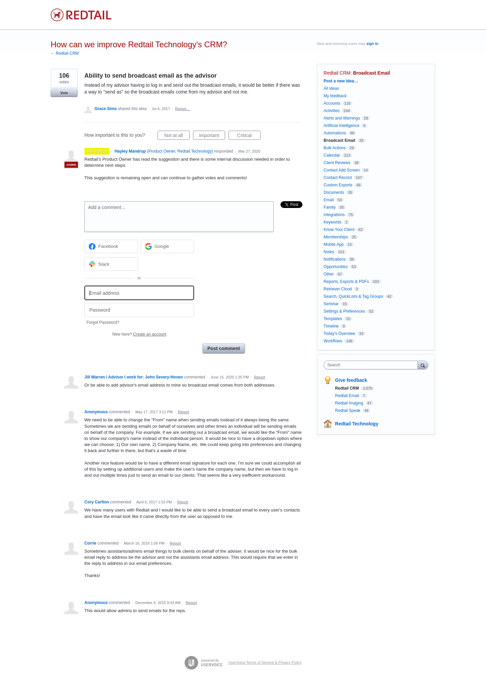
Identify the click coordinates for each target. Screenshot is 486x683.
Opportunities (336, 266)
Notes (329, 251)
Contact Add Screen (342, 170)
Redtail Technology (356, 423)
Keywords (333, 222)
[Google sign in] (167, 246)
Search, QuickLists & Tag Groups (353, 296)
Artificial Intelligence (341, 125)
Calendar (332, 155)
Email (329, 200)
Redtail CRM (337, 73)
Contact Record (338, 177)
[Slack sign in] (111, 264)
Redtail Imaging (349, 403)
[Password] (139, 310)
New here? (139, 334)
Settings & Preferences (344, 311)
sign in (372, 44)
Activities (332, 110)
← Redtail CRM (65, 53)
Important (212, 136)
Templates (333, 318)
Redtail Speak (348, 410)
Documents (334, 192)
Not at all (177, 136)
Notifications (335, 259)
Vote (64, 93)
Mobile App (334, 244)
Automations (335, 133)
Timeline (331, 326)
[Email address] (139, 293)
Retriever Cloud (338, 289)
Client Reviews (337, 162)
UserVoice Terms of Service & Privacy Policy (265, 662)
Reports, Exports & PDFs (346, 281)
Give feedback (351, 380)
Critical (249, 136)
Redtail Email (347, 395)
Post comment (224, 348)
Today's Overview (339, 333)
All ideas (331, 88)
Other (329, 274)
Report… (182, 109)
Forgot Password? (102, 322)
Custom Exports (338, 185)
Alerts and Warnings (342, 118)
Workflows (333, 341)
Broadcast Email (371, 73)
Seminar (331, 303)
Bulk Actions (335, 148)
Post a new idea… (341, 81)
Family (329, 207)
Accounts (332, 103)
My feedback (335, 96)
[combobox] (372, 365)
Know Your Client (339, 229)
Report (259, 377)
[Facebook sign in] (111, 246)
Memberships (336, 237)
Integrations (334, 214)
